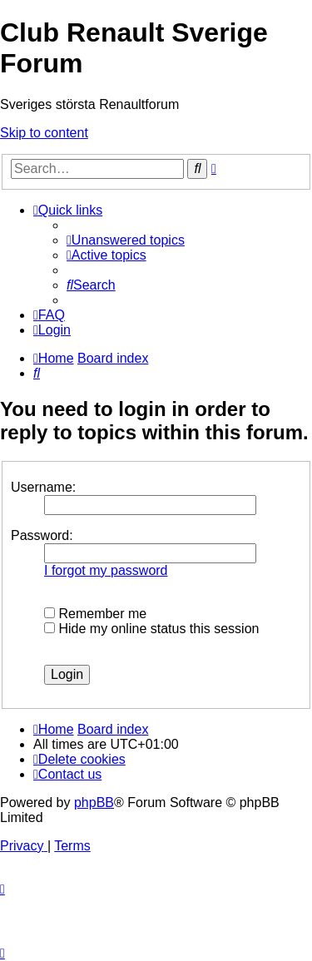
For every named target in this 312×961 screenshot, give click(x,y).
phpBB (94, 802)
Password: (42, 535)
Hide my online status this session (151, 629)
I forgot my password (106, 570)
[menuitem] (126, 240)
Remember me (95, 614)
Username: (43, 487)
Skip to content (44, 133)
